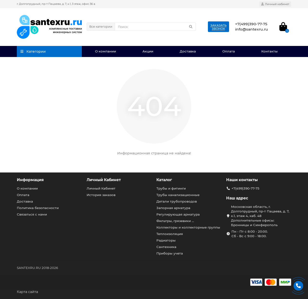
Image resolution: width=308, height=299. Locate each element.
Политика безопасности (38, 208)
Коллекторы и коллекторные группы (188, 227)
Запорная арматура (173, 208)
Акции (147, 51)
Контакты (269, 51)
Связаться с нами (32, 214)
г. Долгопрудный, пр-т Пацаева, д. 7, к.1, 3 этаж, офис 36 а (56, 4)
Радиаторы (166, 240)
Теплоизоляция (169, 234)
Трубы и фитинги (171, 188)
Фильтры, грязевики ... (175, 221)
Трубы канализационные (177, 195)
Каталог (164, 180)
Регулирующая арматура (178, 214)
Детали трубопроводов (176, 201)
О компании (105, 51)
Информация (30, 180)
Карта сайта (27, 292)
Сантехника (166, 247)
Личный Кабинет (104, 180)
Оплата (228, 51)
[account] (275, 4)
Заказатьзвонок (218, 27)
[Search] (155, 27)
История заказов (101, 195)
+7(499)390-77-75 (245, 188)
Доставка (188, 51)
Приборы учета (169, 253)
